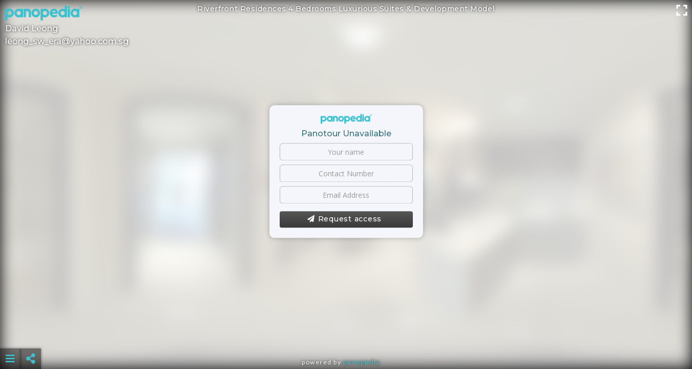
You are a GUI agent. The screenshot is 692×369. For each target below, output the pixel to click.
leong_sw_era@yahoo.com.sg (67, 41)
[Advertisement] (345, 333)
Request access (344, 219)
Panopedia (361, 362)
